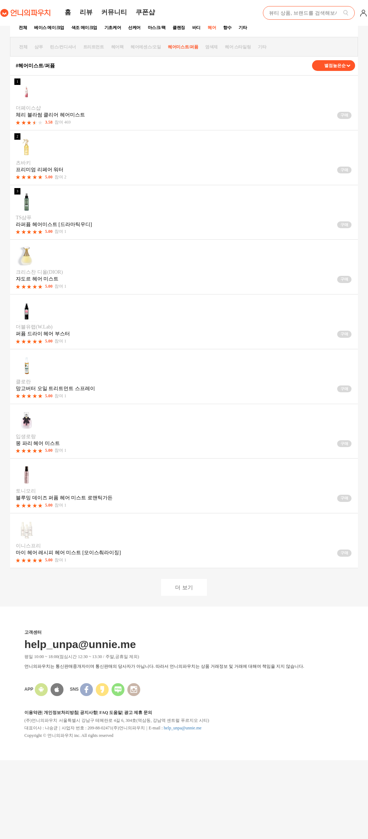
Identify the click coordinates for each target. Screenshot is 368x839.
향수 (227, 27)
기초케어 (112, 27)
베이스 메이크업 (49, 27)
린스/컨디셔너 (63, 46)
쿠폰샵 (145, 12)
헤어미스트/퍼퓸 (183, 46)
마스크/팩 (156, 27)
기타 (243, 27)
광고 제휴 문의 (138, 712)
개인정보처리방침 (61, 712)
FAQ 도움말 (110, 712)
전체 (23, 27)
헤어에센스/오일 (146, 46)
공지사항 (88, 712)
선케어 (134, 27)
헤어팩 (117, 46)
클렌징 (179, 27)
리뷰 (86, 12)
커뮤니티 (114, 12)
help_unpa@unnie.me (182, 727)
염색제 (211, 46)
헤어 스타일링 (238, 46)
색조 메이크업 (84, 27)
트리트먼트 (93, 46)
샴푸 (38, 46)
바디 (196, 27)
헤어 (212, 27)
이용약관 (33, 712)
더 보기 (184, 587)
